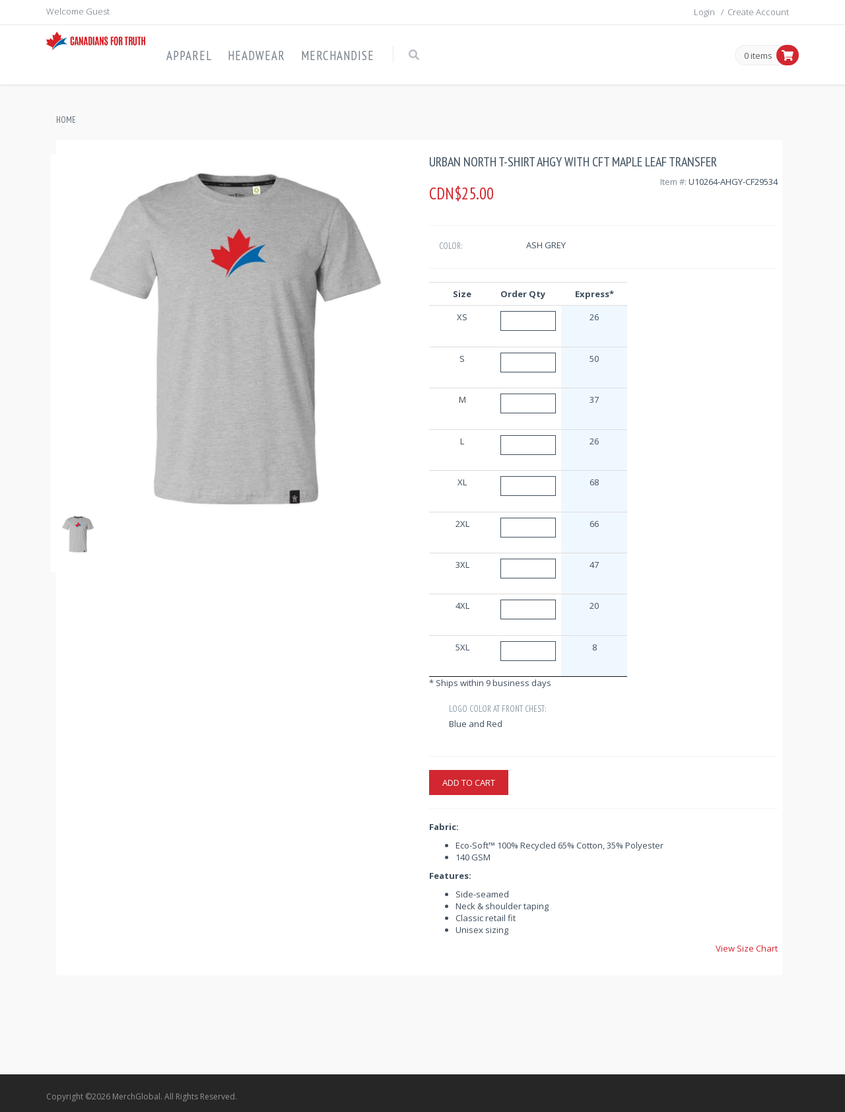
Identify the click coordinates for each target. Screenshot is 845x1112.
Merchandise (337, 55)
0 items (758, 56)
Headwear (256, 55)
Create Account (758, 12)
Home (66, 119)
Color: (450, 246)
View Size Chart (747, 948)
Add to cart (468, 782)
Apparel (189, 55)
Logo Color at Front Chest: (497, 708)
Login (704, 12)
